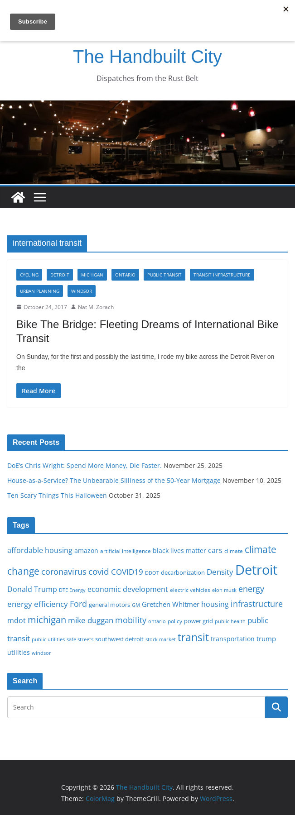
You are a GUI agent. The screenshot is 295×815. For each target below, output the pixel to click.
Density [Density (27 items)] (220, 572)
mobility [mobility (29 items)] (130, 620)
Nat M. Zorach (96, 307)
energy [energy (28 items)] (251, 588)
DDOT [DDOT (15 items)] (152, 572)
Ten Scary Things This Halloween (57, 495)
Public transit (164, 275)
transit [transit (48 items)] (193, 637)
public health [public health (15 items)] (230, 621)
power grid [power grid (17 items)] (198, 621)
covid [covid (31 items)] (98, 571)
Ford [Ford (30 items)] (78, 603)
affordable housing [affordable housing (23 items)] (40, 550)
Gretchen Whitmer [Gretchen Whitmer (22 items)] (170, 604)
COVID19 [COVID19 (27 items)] (127, 572)
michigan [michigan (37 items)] (47, 619)
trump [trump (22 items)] (266, 638)
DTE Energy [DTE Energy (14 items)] (72, 590)
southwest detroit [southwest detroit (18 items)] (119, 639)
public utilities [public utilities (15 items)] (48, 639)
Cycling (29, 275)
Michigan (92, 275)
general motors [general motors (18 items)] (109, 605)
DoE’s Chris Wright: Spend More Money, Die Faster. (84, 465)
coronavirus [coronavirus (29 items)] (64, 571)
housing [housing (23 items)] (215, 604)
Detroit (59, 275)
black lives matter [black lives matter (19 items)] (179, 550)
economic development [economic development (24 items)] (127, 589)
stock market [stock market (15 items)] (160, 639)
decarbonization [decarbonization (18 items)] (183, 572)
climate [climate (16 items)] (233, 550)
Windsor (81, 291)
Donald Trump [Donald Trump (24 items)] (32, 589)
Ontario (125, 275)
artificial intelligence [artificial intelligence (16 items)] (125, 550)
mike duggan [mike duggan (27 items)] (90, 620)
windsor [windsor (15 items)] (41, 652)
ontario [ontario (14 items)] (157, 621)
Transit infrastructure (222, 275)
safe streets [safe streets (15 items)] (80, 639)
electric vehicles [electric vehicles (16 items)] (190, 589)
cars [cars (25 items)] (215, 550)
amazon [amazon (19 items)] (86, 550)
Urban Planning (39, 291)
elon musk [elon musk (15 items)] (224, 589)
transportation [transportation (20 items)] (233, 638)
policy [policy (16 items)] (175, 620)
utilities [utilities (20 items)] (18, 652)
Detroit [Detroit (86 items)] (256, 570)
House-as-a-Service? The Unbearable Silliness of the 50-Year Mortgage (114, 480)
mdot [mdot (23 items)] (16, 620)
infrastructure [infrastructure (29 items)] (257, 603)
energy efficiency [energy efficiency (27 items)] (37, 604)
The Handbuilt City (147, 57)
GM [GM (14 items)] (136, 605)
